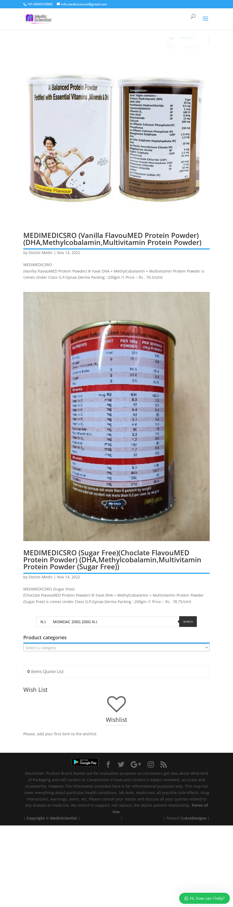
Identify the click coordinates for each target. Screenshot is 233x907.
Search (188, 621)
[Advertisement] (116, 863)
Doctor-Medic (41, 252)
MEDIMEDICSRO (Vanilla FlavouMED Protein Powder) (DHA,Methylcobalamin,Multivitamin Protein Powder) (112, 238)
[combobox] (116, 647)
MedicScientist (63, 818)
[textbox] (116, 648)
